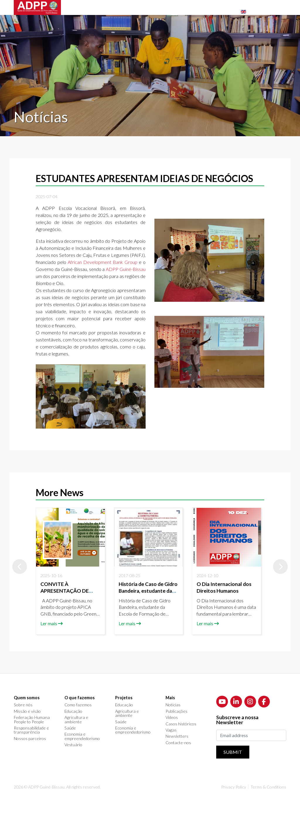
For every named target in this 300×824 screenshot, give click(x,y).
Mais (170, 698)
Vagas (171, 730)
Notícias (173, 705)
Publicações (177, 711)
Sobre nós (23, 705)
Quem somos (27, 698)
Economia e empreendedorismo (82, 736)
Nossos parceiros (30, 739)
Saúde (70, 728)
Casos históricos (181, 724)
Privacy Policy (233, 786)
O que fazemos (79, 698)
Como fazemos (78, 705)
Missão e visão (27, 711)
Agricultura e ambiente (76, 719)
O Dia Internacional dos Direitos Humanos (224, 587)
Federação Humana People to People (32, 719)
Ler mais (48, 623)
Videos (172, 717)
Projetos (123, 698)
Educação (73, 711)
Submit (233, 752)
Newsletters (177, 736)
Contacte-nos (178, 743)
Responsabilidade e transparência (31, 730)
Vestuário (73, 745)
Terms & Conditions (268, 786)
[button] (19, 566)
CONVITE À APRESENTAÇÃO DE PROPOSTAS (64, 591)
